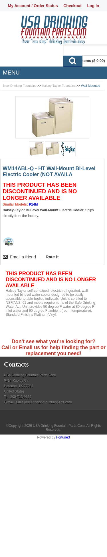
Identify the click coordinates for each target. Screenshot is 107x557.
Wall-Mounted (90, 85)
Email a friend (23, 256)
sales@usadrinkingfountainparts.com (43, 402)
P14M (33, 204)
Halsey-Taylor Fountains (59, 85)
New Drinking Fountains (20, 85)
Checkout (72, 5)
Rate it (52, 256)
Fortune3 (63, 437)
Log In (93, 5)
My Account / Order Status (33, 5)
